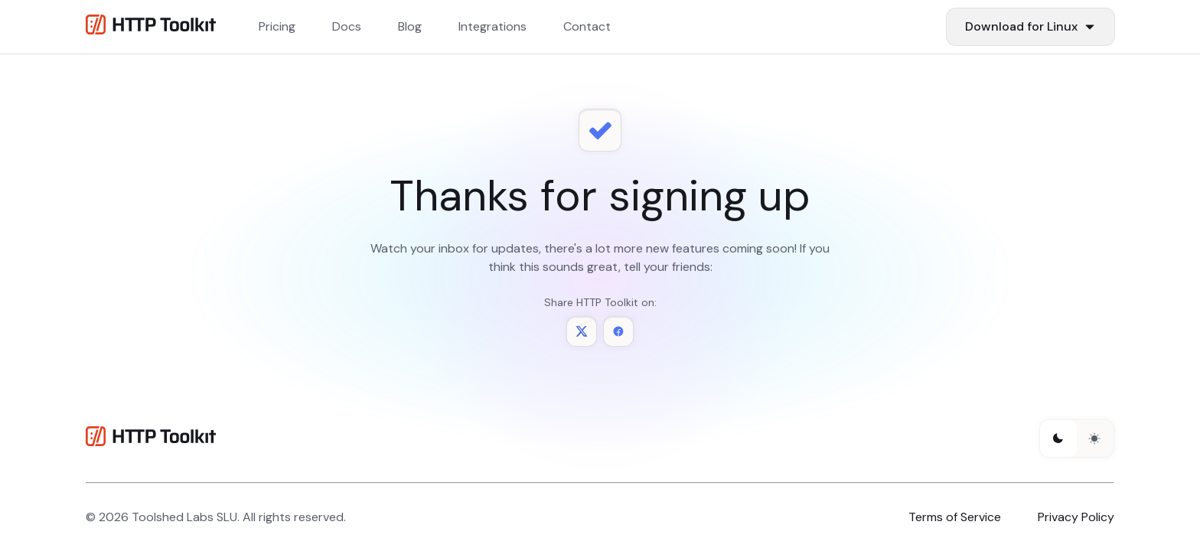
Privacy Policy (1076, 517)
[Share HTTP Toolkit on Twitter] (581, 331)
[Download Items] (1030, 26)
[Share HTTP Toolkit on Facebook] (618, 331)
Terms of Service (954, 517)
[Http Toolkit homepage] (151, 27)
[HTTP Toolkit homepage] (151, 439)
